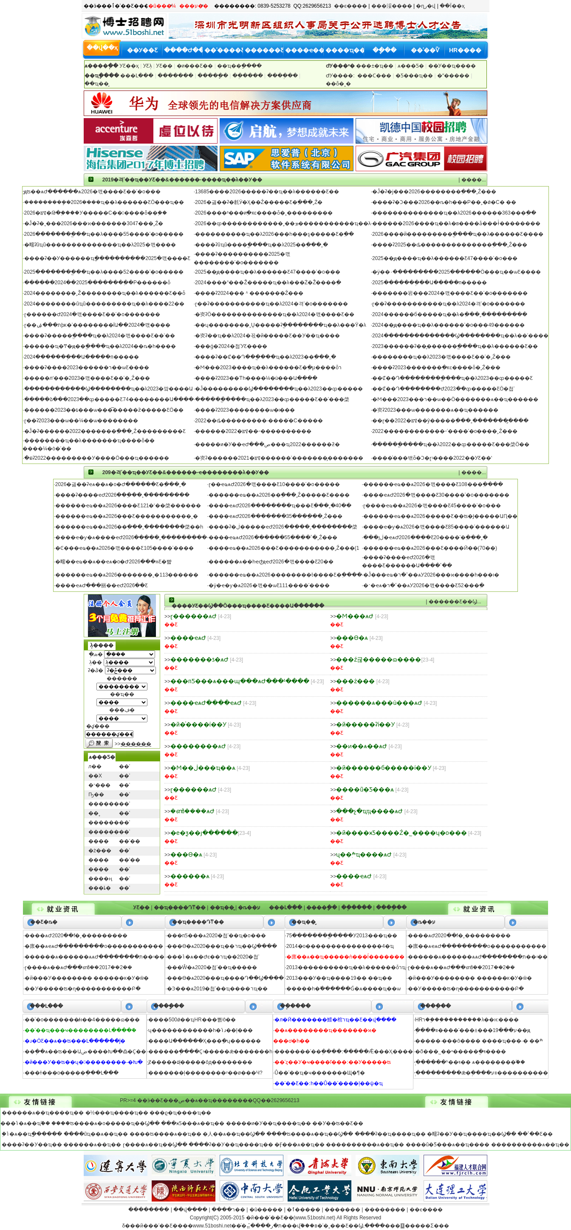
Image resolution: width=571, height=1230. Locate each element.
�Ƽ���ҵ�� (415, 76)
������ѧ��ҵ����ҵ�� (43, 1113)
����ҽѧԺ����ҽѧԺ (206, 702)
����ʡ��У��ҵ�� (32, 1145)
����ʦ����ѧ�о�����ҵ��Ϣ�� (105, 1123)
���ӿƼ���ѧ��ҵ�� (192, 1123)
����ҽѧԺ (188, 637)
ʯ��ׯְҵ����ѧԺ (364, 854)
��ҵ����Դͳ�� (180, 907)
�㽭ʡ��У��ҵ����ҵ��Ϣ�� (471, 1134)
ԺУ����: (340, 76)
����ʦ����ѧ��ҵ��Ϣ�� (309, 1134)
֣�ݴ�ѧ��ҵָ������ (32, 1134)
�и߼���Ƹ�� (195, 66)
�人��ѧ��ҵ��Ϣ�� (234, 1134)
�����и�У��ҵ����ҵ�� (268, 1123)
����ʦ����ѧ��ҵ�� (165, 1134)
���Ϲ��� (375, 76)
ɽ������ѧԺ (193, 616)
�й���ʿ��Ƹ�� (270, 1218)
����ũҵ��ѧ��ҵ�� (96, 1134)
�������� (148, 1210)
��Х (95, 776)
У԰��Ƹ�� (165, 66)
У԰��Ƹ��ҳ (129, 66)
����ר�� (228, 1210)
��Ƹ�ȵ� (43, 922)
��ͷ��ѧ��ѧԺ (361, 746)
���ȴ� (99, 888)
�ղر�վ (425, 6)
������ (103, 804)
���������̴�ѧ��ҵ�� (365, 1145)
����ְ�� (283, 76)
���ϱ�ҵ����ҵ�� (180, 1113)
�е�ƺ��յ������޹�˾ (204, 832)
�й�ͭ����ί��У (198, 724)
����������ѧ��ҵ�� (530, 1145)
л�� (95, 766)
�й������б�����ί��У (383, 767)
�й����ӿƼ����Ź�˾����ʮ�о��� (401, 832)
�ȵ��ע (249, 907)
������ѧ (189, 876)
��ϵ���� (350, 6)
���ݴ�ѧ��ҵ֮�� (25, 1123)
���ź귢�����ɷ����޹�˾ (378, 659)
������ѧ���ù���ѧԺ (379, 702)
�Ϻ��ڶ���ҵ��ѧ (202, 767)
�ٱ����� (303, 1210)
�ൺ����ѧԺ (192, 811)
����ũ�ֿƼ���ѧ (365, 789)
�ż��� (99, 851)
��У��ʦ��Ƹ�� (337, 1123)
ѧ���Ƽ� (411, 66)
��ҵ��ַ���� (239, 66)
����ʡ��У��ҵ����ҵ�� (231, 1145)
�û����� (266, 1210)
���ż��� (355, 681)
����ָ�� (213, 76)
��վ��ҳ (102, 47)
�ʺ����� (454, 76)
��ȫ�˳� (338, 84)
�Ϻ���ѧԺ (354, 616)
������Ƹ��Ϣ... (455, 602)
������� (176, 76)
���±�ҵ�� (375, 66)
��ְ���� (248, 76)
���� (98, 841)
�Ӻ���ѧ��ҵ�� (299, 1145)
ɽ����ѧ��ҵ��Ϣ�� (155, 1145)
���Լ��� (136, 76)
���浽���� (391, 6)
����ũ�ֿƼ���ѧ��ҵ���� (448, 1145)
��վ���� (190, 1210)
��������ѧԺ (198, 746)
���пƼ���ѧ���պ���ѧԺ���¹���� (239, 681)
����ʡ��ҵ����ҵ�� (390, 1134)
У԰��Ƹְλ (148, 66)
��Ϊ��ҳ (452, 6)
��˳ (94, 813)
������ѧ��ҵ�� (92, 1145)
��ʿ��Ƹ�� (535, 1134)
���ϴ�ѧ (352, 637)
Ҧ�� (96, 794)
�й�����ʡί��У (365, 724)
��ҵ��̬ (97, 84)
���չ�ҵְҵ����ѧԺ (369, 811)
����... (473, 180)
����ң (100, 879)
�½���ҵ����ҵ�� (116, 1113)
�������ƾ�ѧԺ (199, 659)
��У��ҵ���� (452, 66)
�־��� (99, 785)
